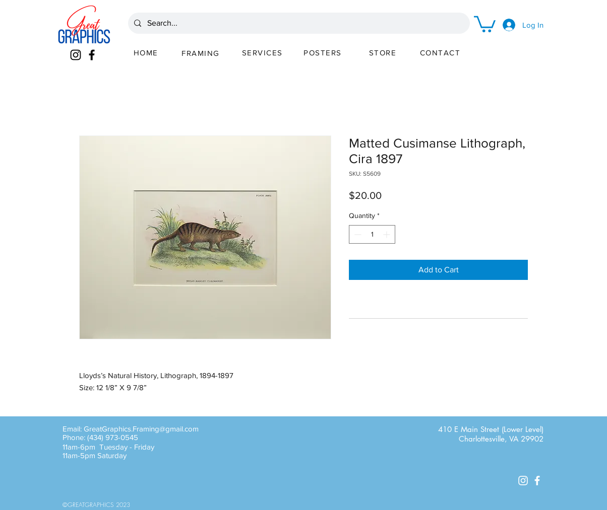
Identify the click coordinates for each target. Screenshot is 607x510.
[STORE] (383, 52)
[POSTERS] (323, 52)
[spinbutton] (372, 234)
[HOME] (146, 52)
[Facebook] (92, 55)
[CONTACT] (441, 52)
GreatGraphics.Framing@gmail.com (141, 428)
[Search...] (298, 23)
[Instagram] (76, 55)
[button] (485, 23)
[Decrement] (356, 234)
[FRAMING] (201, 53)
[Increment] (387, 234)
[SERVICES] (263, 52)
